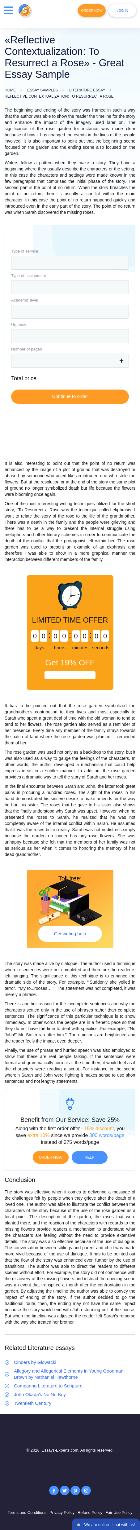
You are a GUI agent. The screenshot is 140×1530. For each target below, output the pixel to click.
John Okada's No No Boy (40, 1394)
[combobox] (70, 263)
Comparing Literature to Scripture (48, 1385)
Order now (50, 1157)
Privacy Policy (61, 1512)
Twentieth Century (32, 1403)
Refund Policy (90, 1512)
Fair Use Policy (118, 1512)
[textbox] (70, 263)
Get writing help (70, 933)
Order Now (92, 10)
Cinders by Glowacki (35, 1362)
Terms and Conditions (26, 1512)
